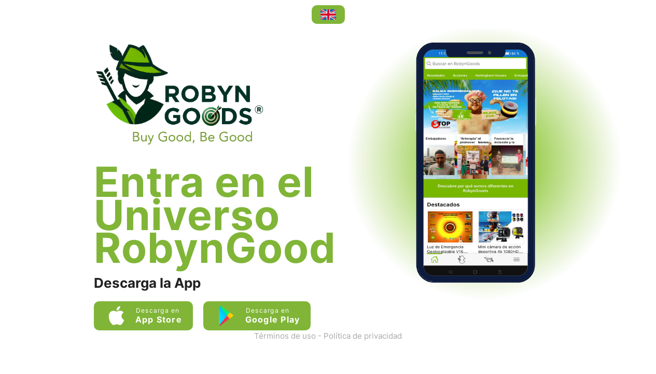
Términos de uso (285, 336)
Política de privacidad (363, 336)
